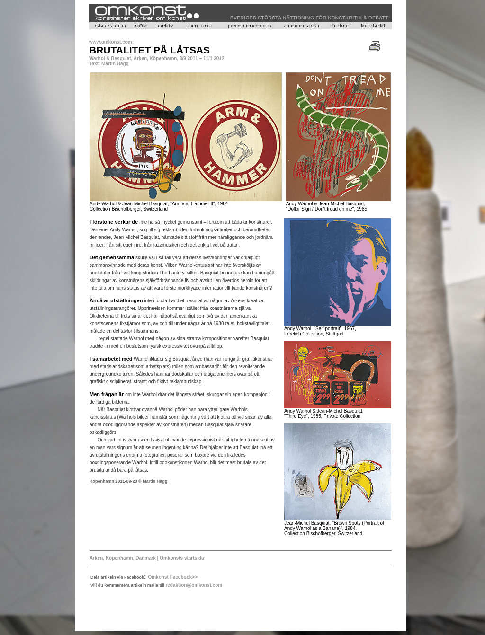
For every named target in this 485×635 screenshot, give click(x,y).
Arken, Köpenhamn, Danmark (123, 558)
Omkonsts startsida (181, 558)
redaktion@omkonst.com (193, 585)
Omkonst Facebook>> (173, 577)
